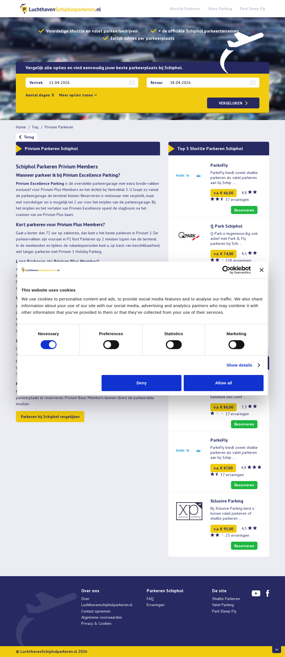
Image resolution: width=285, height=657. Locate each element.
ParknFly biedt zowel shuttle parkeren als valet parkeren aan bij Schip (234, 177)
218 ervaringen (238, 260)
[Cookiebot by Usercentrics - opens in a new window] (226, 270)
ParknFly (219, 165)
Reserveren (244, 210)
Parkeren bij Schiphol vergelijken (50, 416)
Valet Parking (220, 8)
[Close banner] (262, 270)
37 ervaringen (237, 199)
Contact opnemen (95, 611)
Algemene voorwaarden (101, 617)
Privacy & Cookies (96, 623)
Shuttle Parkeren (184, 8)
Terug (29, 137)
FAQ (150, 598)
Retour (157, 82)
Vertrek (36, 82)
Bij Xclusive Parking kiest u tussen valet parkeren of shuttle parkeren (232, 513)
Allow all (223, 382)
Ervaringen (155, 604)
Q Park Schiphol (226, 226)
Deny (142, 382)
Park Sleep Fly (252, 8)
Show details (239, 365)
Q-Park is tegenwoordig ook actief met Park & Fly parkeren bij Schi (233, 238)
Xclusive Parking (226, 501)
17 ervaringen (237, 413)
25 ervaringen (237, 535)
